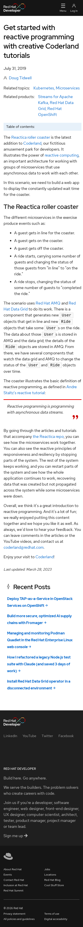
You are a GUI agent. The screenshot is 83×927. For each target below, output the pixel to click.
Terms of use (51, 911)
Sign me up (16, 833)
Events (8, 872)
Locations (50, 872)
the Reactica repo (48, 433)
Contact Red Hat (14, 877)
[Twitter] (47, 733)
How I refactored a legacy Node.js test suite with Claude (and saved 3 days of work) (39, 661)
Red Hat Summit (13, 888)
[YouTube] (29, 733)
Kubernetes (43, 88)
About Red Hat (13, 866)
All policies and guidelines (19, 916)
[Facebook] (66, 733)
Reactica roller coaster (30, 137)
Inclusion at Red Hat (16, 882)
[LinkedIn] (10, 733)
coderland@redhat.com (24, 544)
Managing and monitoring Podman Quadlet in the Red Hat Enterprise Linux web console (40, 637)
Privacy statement (14, 911)
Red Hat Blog (52, 877)
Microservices (68, 88)
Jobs (47, 866)
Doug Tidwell (20, 77)
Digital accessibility (55, 916)
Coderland (32, 143)
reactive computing (62, 155)
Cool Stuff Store (54, 882)
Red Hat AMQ (48, 303)
